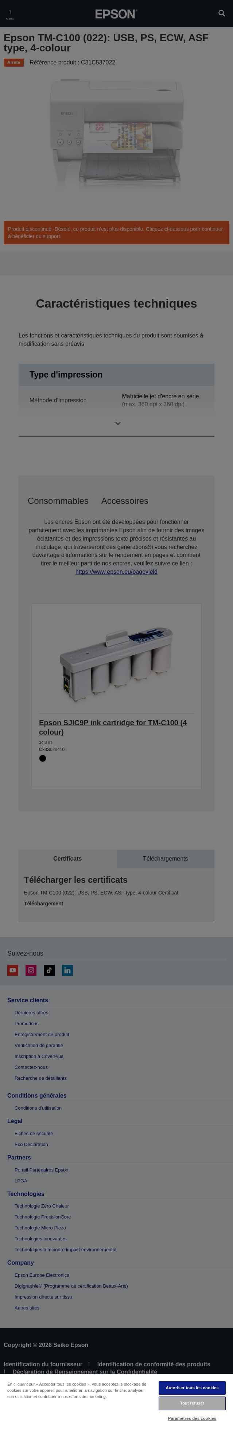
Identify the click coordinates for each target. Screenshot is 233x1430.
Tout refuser (192, 1403)
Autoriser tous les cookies (192, 1388)
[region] (116, 1401)
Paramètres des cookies (192, 1418)
